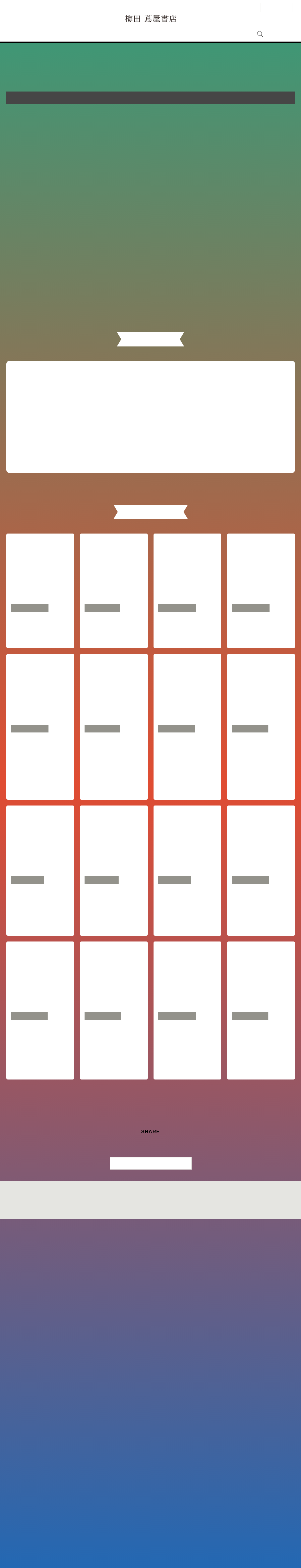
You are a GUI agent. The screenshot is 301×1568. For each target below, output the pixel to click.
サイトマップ (116, 1550)
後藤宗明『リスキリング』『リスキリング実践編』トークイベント (259, 957)
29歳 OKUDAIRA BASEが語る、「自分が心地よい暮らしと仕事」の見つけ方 (112, 1229)
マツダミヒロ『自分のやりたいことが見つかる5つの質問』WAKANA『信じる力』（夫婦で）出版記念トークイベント (40, 1237)
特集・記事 (164, 34)
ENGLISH (247, 7)
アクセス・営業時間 (56, 34)
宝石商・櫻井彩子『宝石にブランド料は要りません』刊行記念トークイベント (259, 1077)
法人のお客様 (276, 7)
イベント (118, 34)
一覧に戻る (153, 1506)
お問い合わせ (72, 1550)
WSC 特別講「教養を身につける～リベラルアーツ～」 (114, 778)
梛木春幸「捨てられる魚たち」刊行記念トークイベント (186, 1365)
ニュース (140, 34)
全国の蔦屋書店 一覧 (224, 1550)
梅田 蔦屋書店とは (196, 34)
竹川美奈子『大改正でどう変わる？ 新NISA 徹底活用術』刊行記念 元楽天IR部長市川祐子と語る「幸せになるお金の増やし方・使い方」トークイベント (39, 1380)
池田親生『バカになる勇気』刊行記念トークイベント (259, 1229)
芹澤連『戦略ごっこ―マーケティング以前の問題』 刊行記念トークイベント (113, 957)
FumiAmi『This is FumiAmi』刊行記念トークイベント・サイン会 (187, 957)
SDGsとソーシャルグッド (44, 770)
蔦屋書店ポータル (196, 1550)
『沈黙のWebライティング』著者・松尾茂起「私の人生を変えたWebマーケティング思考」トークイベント (113, 1373)
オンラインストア (234, 34)
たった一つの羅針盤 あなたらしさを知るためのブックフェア (185, 778)
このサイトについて (141, 1550)
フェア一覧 (77, 429)
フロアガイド (92, 34)
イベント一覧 (221, 429)
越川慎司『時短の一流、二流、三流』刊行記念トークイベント (38, 1077)
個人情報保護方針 (169, 1550)
